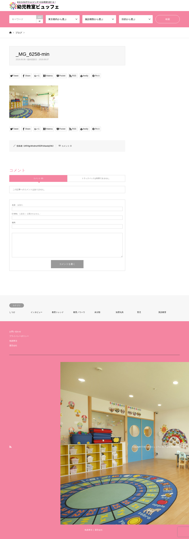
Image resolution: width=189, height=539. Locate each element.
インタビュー (36, 312)
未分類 (97, 312)
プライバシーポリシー (19, 336)
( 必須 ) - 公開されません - (26, 214)
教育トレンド (58, 312)
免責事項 (13, 341)
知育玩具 (120, 312)
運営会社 (13, 345)
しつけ (12, 312)
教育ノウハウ (79, 312)
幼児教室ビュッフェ (152, 447)
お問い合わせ (15, 331)
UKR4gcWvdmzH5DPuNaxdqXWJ (38, 146)
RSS (10, 447)
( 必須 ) (17, 205)
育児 (139, 312)
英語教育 (162, 312)
